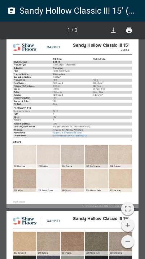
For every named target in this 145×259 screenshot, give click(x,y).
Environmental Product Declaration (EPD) (70, 136)
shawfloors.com (19, 202)
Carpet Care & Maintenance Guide (67, 133)
